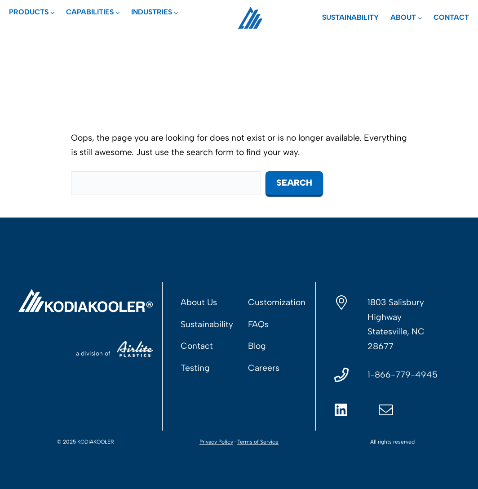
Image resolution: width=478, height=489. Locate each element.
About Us (199, 302)
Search (294, 183)
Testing (195, 368)
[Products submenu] (32, 12)
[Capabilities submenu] (93, 12)
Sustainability (207, 324)
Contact (197, 346)
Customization (276, 302)
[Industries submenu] (154, 12)
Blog (257, 346)
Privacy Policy (216, 442)
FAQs (258, 324)
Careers (263, 368)
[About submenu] (406, 17)
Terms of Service (258, 442)
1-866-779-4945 (402, 374)
